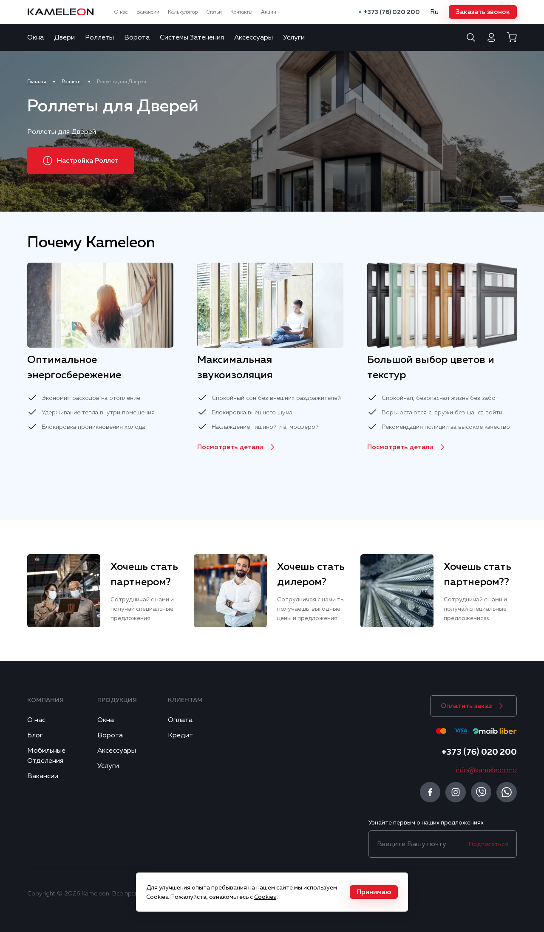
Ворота (137, 37)
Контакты (241, 12)
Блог (35, 735)
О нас (121, 12)
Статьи (214, 12)
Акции (268, 12)
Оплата (180, 720)
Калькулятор (183, 12)
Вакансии (147, 12)
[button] (483, 12)
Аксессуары (253, 37)
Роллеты (99, 37)
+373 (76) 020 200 (392, 11)
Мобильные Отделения (46, 756)
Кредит (180, 735)
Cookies (265, 896)
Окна (35, 37)
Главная (36, 82)
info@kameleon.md (486, 770)
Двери (64, 37)
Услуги (294, 37)
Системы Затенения (192, 37)
